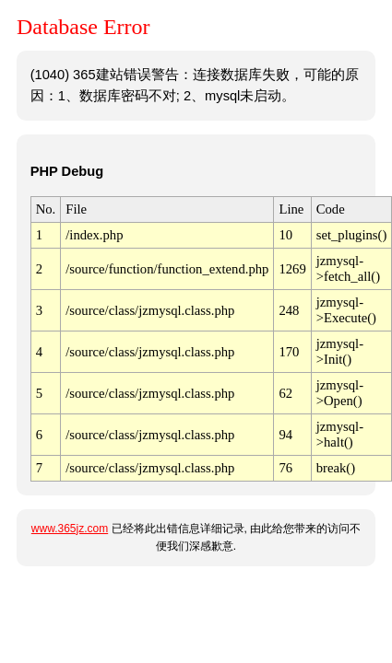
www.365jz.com (69, 528)
